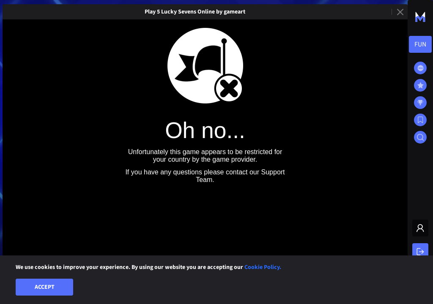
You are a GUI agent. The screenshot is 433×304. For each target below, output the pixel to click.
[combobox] (420, 44)
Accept (45, 287)
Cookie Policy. (262, 267)
